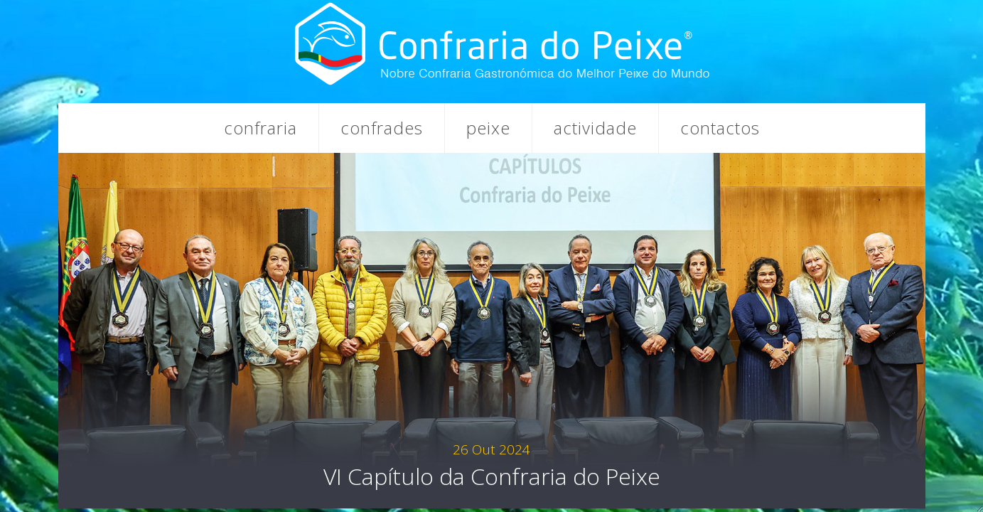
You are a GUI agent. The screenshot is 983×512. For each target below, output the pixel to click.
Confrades (381, 127)
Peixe (488, 127)
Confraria (260, 127)
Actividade (595, 127)
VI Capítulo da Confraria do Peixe (491, 465)
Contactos (720, 127)
